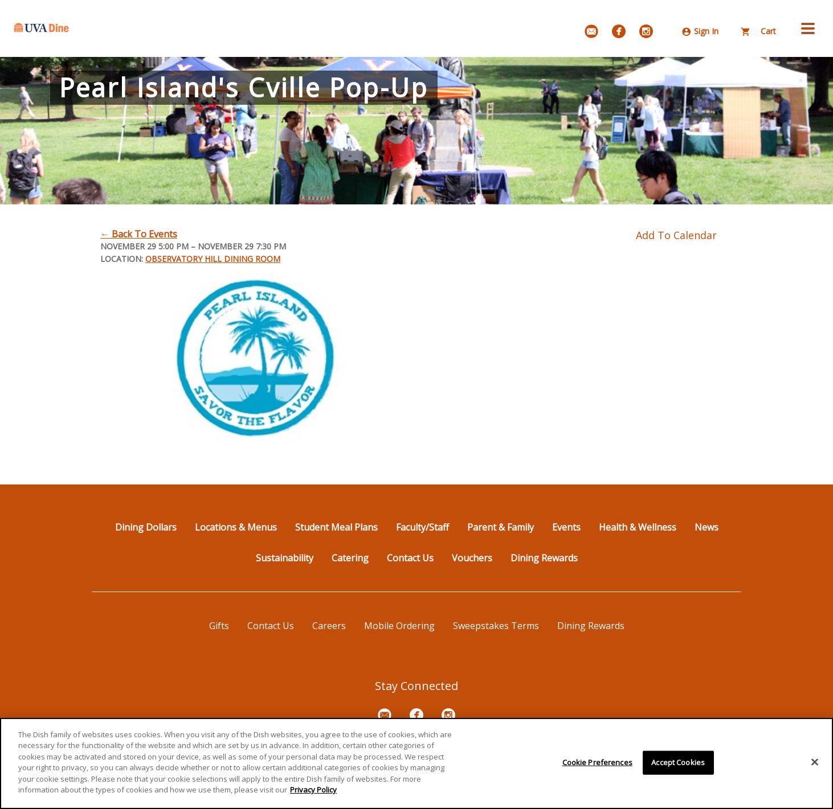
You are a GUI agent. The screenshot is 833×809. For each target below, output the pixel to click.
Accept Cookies (678, 762)
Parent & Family (500, 527)
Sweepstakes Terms (496, 625)
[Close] (814, 762)
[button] (808, 28)
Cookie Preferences (597, 762)
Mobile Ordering (399, 625)
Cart (759, 31)
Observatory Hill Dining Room (212, 258)
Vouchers (472, 558)
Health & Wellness (637, 527)
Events (566, 527)
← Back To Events (138, 234)
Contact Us (410, 558)
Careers (329, 625)
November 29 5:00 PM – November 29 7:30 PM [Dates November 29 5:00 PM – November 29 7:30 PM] (193, 246)
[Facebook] (619, 31)
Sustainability (284, 558)
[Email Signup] (591, 31)
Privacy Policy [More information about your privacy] (313, 790)
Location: (121, 258)
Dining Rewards (544, 558)
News (706, 527)
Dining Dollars (146, 527)
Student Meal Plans (336, 527)
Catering (350, 558)
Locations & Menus (236, 527)
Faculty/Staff (422, 527)
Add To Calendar (676, 235)
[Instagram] (646, 31)
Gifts (219, 625)
